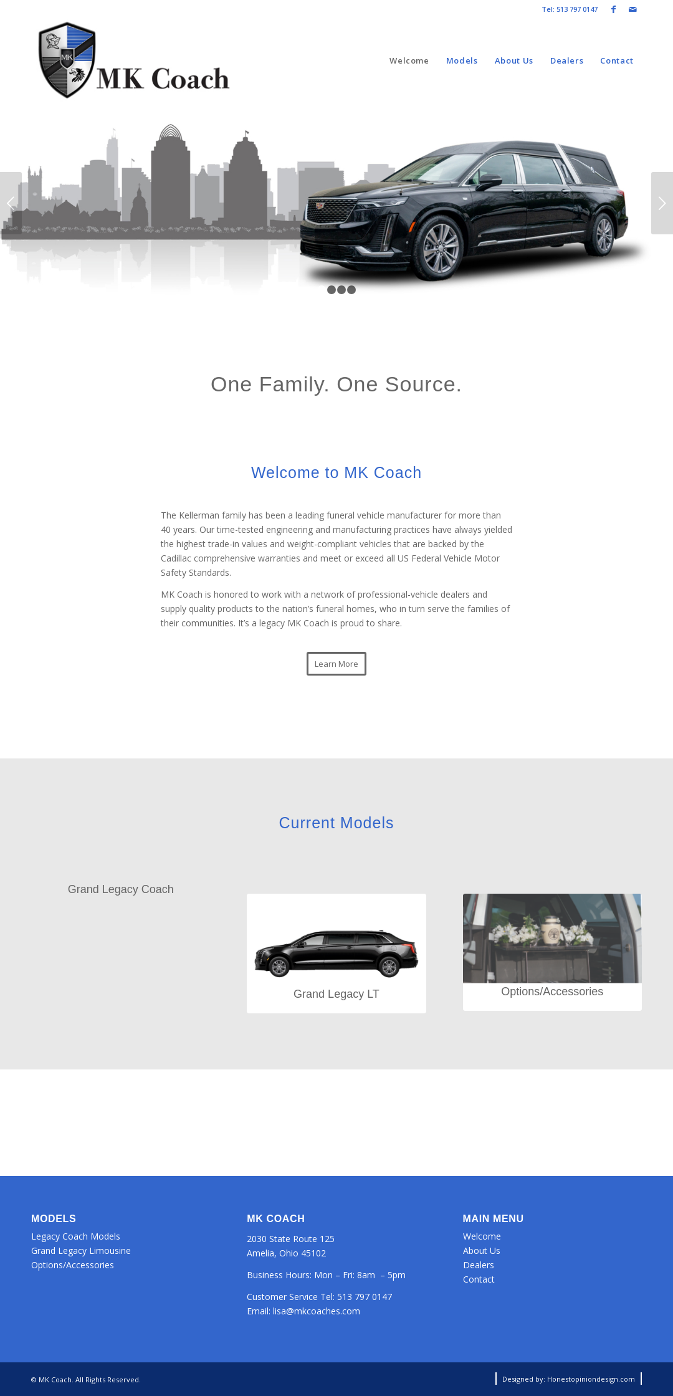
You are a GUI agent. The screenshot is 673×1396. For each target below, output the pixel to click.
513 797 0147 (364, 1297)
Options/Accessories (72, 1265)
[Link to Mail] (632, 9)
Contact (479, 1279)
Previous (11, 203)
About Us (481, 1250)
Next (662, 203)
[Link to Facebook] (613, 9)
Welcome (482, 1236)
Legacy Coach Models (75, 1236)
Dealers (478, 1265)
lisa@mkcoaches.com (316, 1311)
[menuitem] (409, 61)
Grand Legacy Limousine (81, 1250)
